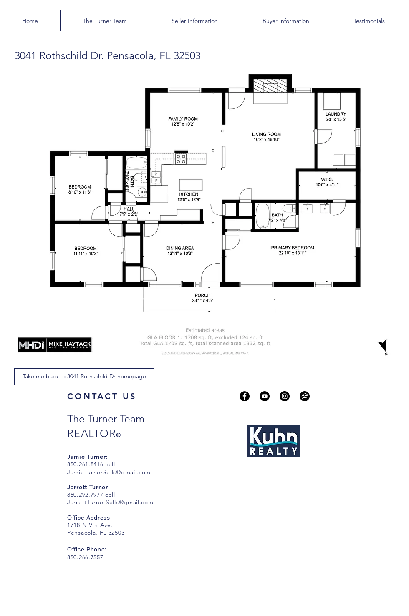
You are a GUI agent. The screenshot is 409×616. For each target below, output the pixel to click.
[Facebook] (245, 396)
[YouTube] (265, 396)
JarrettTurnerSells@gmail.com (110, 502)
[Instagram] (285, 396)
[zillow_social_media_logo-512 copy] (305, 396)
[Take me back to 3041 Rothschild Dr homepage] (84, 376)
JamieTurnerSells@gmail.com (109, 472)
